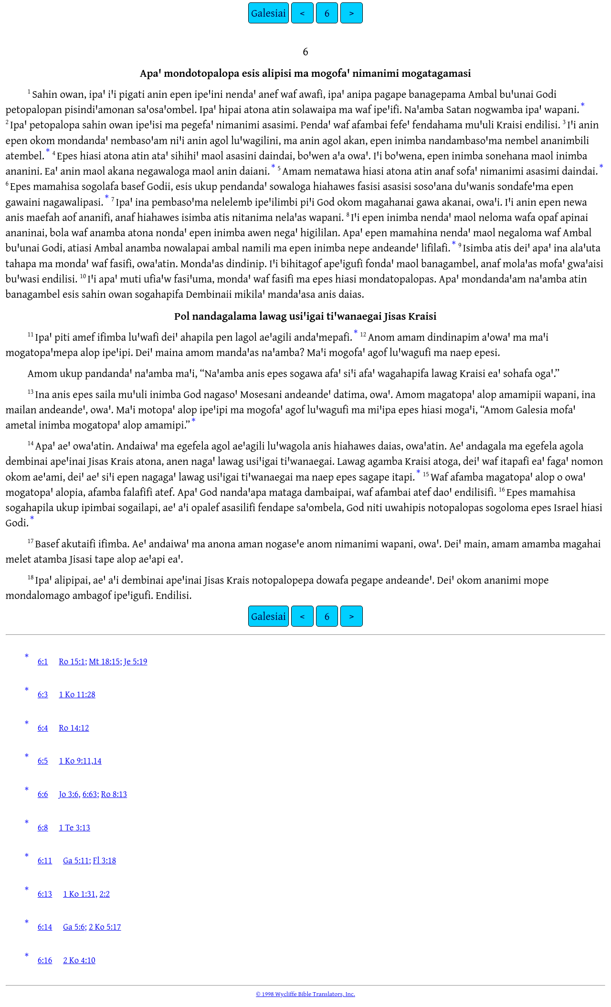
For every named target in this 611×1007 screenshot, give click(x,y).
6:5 (43, 760)
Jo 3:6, (69, 793)
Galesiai (268, 13)
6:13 (45, 893)
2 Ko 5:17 (105, 926)
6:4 (43, 727)
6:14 (45, 926)
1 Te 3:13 (74, 827)
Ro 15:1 (72, 661)
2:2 (104, 893)
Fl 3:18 (104, 860)
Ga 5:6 (73, 926)
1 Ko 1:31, (80, 893)
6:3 (43, 694)
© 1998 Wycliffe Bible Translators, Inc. (305, 993)
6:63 (90, 793)
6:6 (43, 793)
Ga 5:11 (76, 860)
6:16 (45, 959)
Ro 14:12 (74, 727)
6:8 (43, 827)
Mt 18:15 (104, 661)
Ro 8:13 (114, 793)
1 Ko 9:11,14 (80, 760)
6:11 (45, 860)
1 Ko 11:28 (77, 694)
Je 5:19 (135, 661)
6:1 (43, 661)
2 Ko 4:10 (79, 959)
